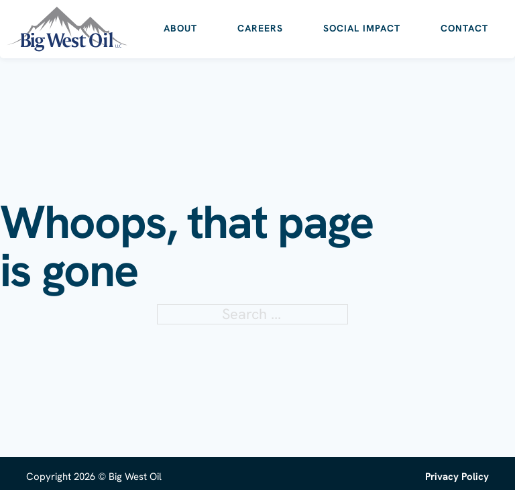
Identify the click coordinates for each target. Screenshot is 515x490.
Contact (464, 28)
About (180, 28)
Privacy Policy (457, 476)
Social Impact (361, 28)
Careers (260, 28)
